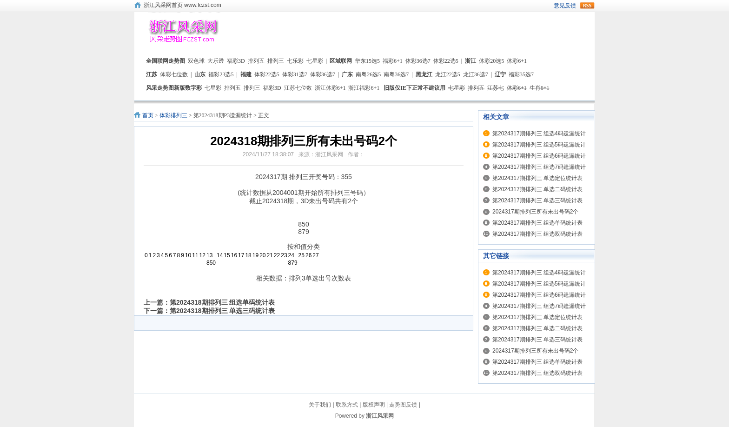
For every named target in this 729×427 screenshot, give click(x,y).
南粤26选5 (368, 74)
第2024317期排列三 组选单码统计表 (537, 223)
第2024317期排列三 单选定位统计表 (537, 178)
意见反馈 (565, 5)
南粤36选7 (396, 74)
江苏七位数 (298, 88)
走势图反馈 (403, 404)
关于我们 (320, 404)
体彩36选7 (418, 61)
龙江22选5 (447, 74)
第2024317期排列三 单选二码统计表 (537, 189)
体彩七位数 (174, 74)
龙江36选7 (475, 74)
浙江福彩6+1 (363, 88)
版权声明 (374, 404)
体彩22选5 (445, 61)
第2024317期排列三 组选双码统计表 (537, 234)
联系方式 (347, 404)
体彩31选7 (294, 74)
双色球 (196, 61)
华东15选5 (367, 61)
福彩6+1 (393, 61)
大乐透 (215, 61)
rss (587, 5)
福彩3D (236, 61)
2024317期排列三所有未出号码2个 (535, 211)
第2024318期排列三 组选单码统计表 (222, 302)
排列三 (275, 61)
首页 (147, 115)
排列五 (256, 61)
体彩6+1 (517, 61)
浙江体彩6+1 (330, 88)
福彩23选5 (220, 74)
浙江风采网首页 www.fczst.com (182, 5)
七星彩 (314, 61)
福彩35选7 (521, 74)
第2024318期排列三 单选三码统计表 (222, 310)
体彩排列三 (173, 115)
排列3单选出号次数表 (320, 278)
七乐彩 (295, 61)
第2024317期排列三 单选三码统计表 (537, 200)
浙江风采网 (380, 416)
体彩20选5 (491, 61)
